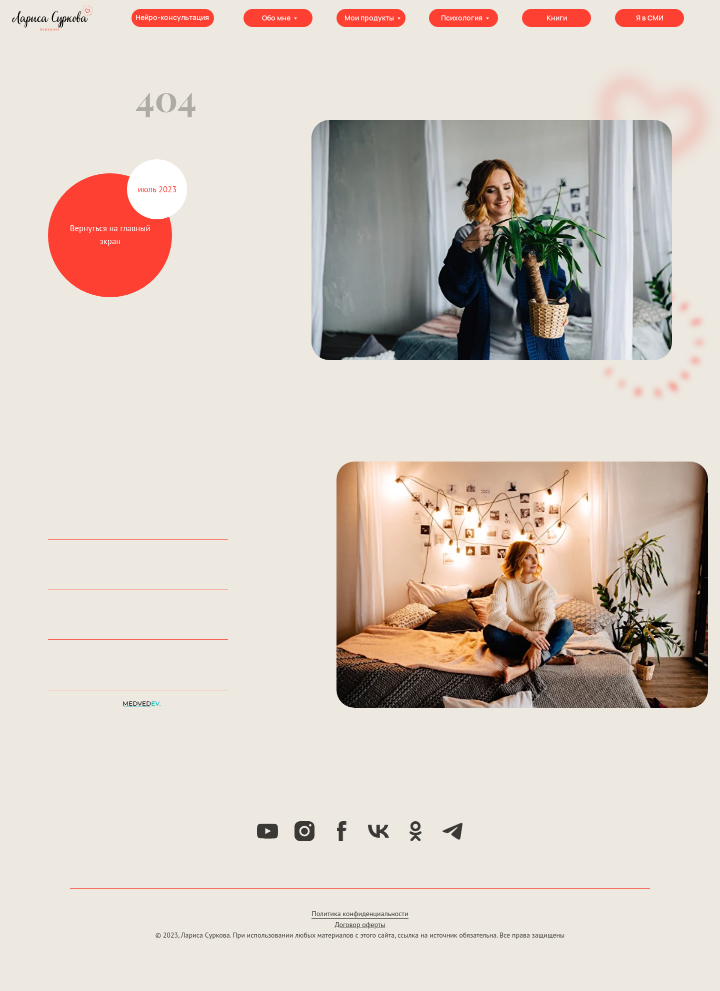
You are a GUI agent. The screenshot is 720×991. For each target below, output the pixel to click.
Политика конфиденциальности (360, 913)
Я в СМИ (650, 17)
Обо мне (276, 17)
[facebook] (341, 831)
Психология (461, 17)
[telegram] (452, 831)
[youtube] (267, 831)
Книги (556, 17)
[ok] (415, 831)
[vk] (378, 831)
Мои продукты (369, 17)
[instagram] (304, 831)
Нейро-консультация (172, 17)
